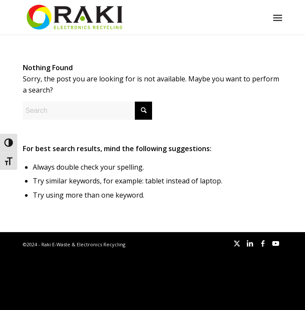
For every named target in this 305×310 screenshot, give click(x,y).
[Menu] (277, 17)
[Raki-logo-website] (126, 17)
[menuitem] (277, 17)
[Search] (87, 111)
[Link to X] (236, 243)
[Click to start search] (143, 111)
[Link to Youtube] (275, 243)
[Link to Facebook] (262, 243)
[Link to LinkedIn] (249, 243)
